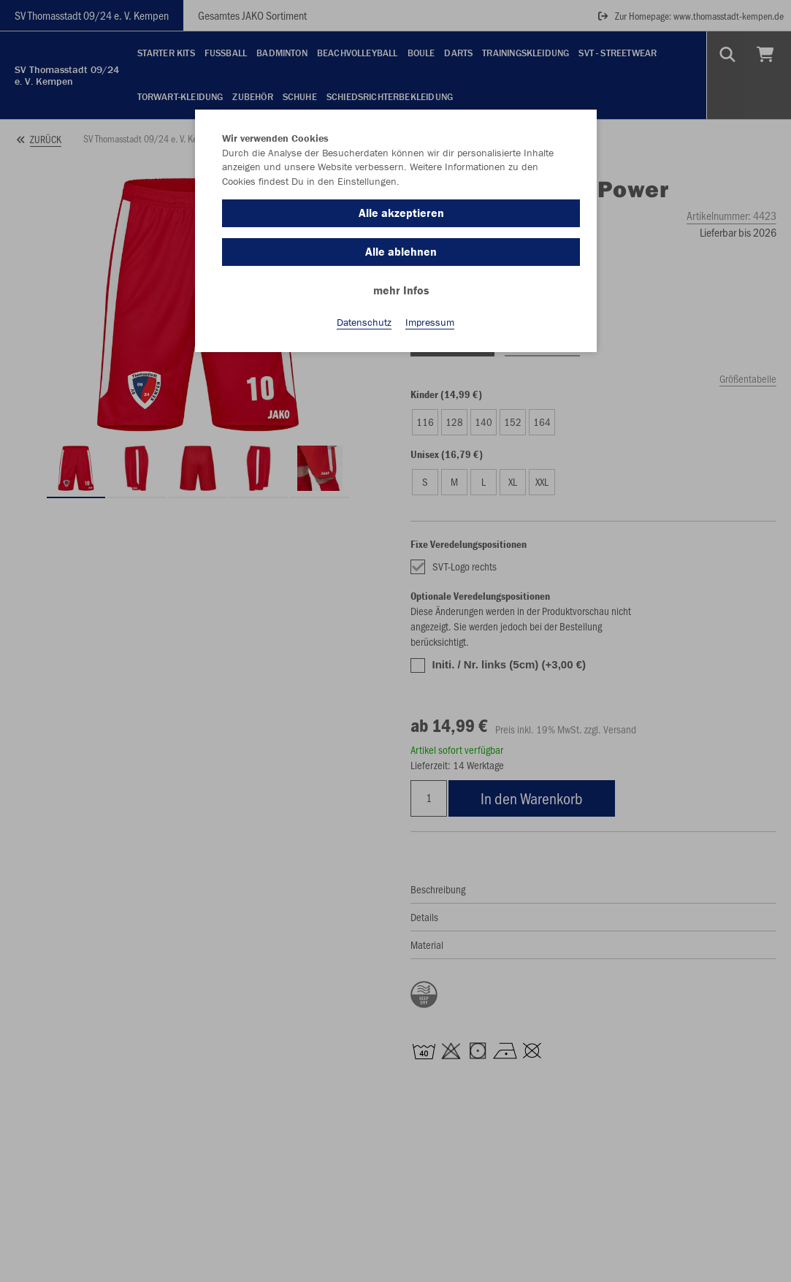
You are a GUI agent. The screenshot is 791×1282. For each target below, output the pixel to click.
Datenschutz (364, 322)
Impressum (429, 322)
